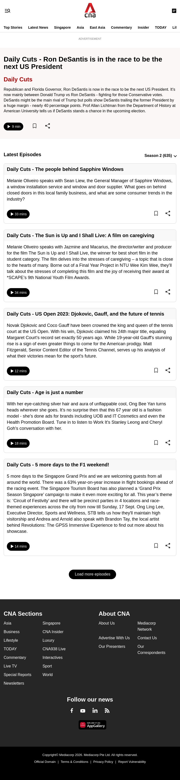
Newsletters (14, 683)
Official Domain (45, 762)
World (48, 675)
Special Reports (17, 675)
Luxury (48, 640)
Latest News (38, 27)
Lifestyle (11, 640)
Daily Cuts (18, 79)
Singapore (62, 27)
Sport (47, 666)
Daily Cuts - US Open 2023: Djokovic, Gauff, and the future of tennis (85, 314)
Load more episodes (92, 574)
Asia (80, 27)
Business (12, 632)
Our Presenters (112, 646)
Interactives (53, 657)
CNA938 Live (54, 649)
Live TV (10, 666)
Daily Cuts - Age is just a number (45, 392)
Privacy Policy (103, 762)
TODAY (161, 27)
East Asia (97, 27)
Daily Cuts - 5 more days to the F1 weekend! (58, 464)
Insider (143, 27)
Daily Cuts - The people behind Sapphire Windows (65, 169)
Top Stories (13, 27)
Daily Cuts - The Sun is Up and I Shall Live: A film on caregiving (80, 235)
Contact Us (147, 638)
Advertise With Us (114, 638)
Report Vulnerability (132, 762)
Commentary (121, 27)
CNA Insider (53, 632)
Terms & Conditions (74, 762)
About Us (107, 623)
